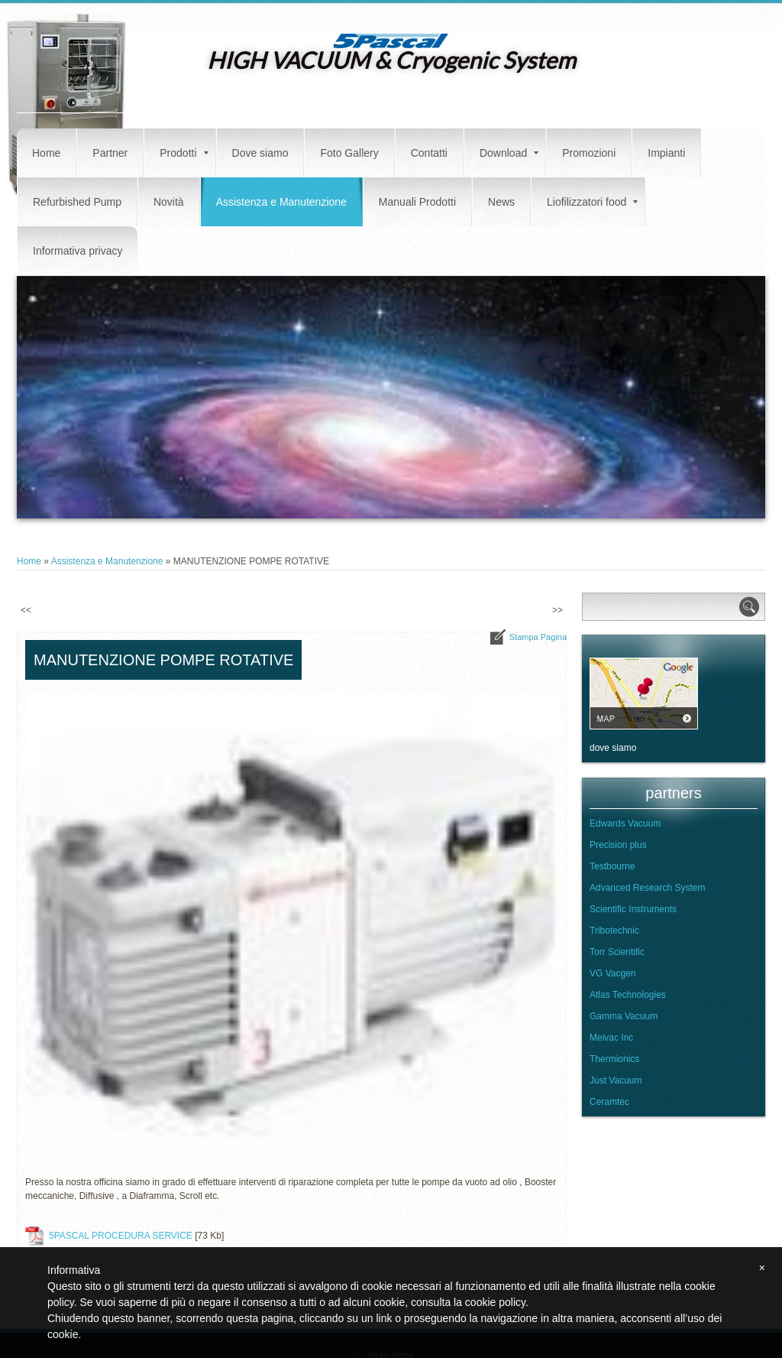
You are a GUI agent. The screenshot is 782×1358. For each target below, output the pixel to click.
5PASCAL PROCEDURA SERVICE (120, 1235)
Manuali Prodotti (417, 202)
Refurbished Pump (77, 202)
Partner (110, 153)
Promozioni (589, 153)
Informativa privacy (77, 251)
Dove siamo (260, 153)
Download (509, 153)
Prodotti (184, 153)
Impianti (666, 153)
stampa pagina (538, 637)
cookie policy (495, 1302)
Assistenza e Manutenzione (281, 202)
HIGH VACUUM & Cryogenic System (391, 59)
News (501, 202)
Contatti (429, 153)
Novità (168, 202)
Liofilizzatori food (592, 202)
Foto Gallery (349, 153)
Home (46, 153)
